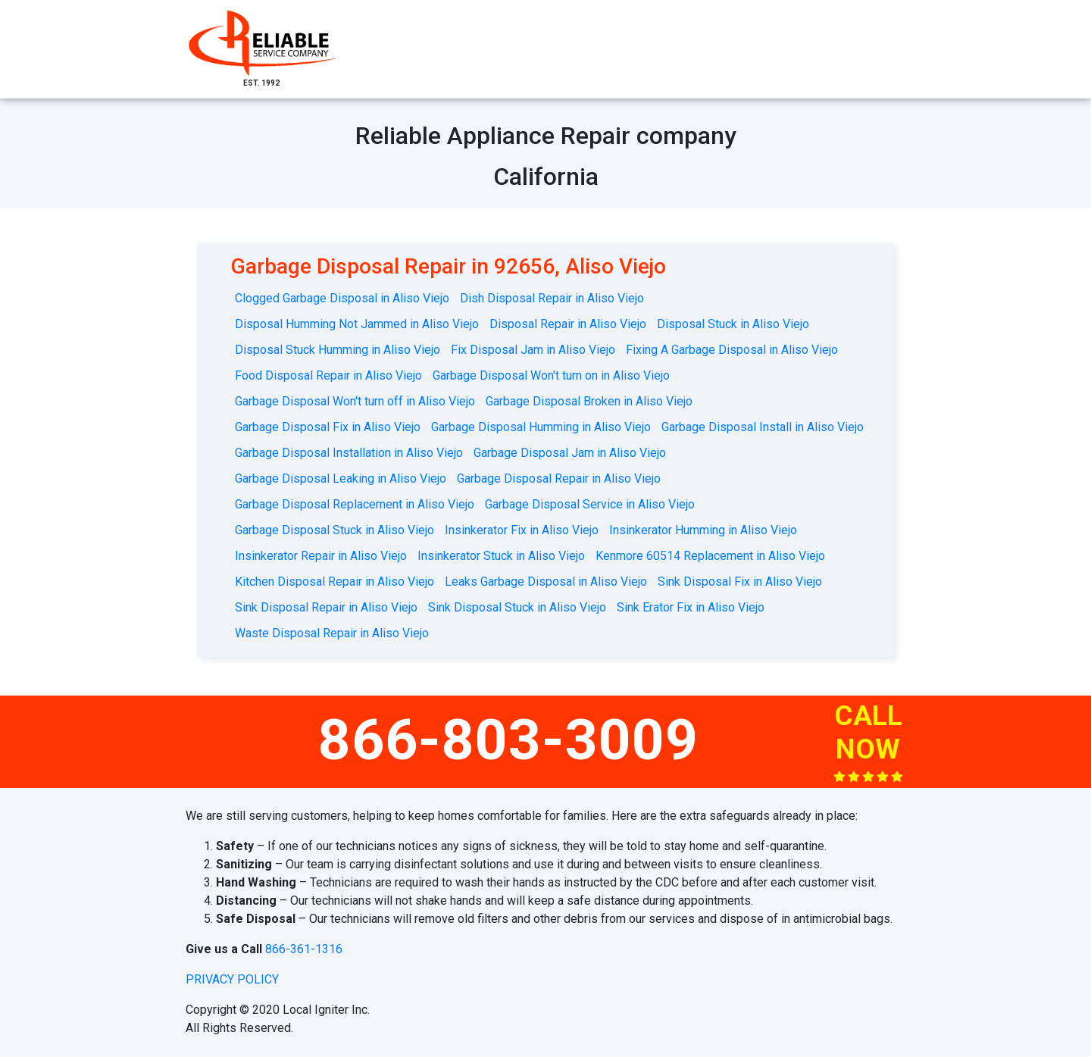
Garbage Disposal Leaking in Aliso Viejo (340, 478)
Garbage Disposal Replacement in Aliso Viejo (354, 504)
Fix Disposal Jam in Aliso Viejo (533, 349)
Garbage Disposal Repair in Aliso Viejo (559, 478)
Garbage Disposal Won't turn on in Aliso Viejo (551, 375)
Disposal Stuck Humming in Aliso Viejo (337, 349)
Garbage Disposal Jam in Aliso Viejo (570, 453)
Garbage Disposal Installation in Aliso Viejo (349, 453)
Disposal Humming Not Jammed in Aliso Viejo (357, 324)
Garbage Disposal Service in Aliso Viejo (590, 504)
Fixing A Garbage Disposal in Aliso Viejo (732, 349)
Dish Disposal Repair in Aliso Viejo (552, 298)
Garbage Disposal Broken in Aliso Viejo (589, 401)
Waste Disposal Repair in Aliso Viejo (332, 633)
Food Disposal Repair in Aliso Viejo (328, 375)
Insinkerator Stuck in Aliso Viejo (501, 556)
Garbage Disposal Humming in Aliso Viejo (541, 427)
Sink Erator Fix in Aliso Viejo (690, 607)
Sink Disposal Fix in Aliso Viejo (740, 581)
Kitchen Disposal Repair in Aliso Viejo (334, 581)
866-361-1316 (303, 949)
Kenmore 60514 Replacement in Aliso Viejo (710, 556)
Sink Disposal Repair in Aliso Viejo (326, 607)
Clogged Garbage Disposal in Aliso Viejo (342, 298)
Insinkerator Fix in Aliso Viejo (522, 530)
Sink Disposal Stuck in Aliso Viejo (517, 607)
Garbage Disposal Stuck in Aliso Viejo (334, 530)
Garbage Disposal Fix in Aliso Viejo (327, 427)
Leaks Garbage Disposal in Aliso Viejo (546, 581)
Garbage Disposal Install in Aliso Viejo (762, 427)
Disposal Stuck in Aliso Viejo (733, 324)
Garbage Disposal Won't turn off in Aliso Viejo (355, 401)
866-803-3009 (508, 739)
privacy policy (232, 979)
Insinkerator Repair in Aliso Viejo (321, 556)
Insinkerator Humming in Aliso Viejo (703, 530)
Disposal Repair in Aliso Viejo (567, 324)
